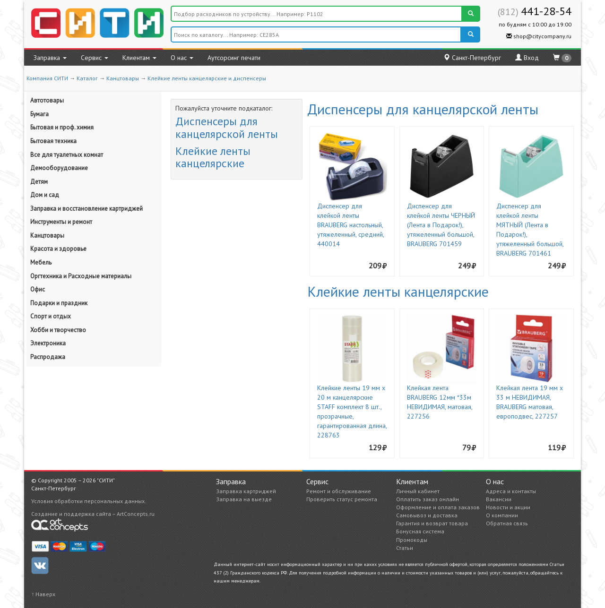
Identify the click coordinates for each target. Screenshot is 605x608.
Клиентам (139, 57)
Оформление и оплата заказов (438, 507)
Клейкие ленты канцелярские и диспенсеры (206, 78)
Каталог (87, 78)
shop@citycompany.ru (538, 36)
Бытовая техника (53, 141)
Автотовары (47, 100)
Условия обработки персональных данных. (88, 501)
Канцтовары (122, 78)
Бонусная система (420, 531)
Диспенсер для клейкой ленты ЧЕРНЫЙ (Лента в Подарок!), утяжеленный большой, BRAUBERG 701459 (441, 225)
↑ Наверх (43, 594)
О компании (502, 515)
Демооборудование (59, 168)
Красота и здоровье (58, 249)
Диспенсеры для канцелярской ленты (226, 127)
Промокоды (411, 539)
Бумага (39, 114)
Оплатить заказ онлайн (427, 499)
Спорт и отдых (50, 316)
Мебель (41, 262)
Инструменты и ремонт (61, 222)
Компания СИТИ (47, 78)
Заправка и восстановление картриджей (86, 209)
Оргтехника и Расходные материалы (80, 276)
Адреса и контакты (511, 491)
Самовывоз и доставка (427, 515)
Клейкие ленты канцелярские (213, 157)
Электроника (48, 343)
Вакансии (498, 499)
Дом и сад (44, 195)
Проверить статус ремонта (341, 499)
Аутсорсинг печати (233, 57)
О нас (182, 57)
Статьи (404, 547)
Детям (39, 182)
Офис (37, 289)
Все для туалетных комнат (66, 155)
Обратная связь (507, 523)
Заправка (50, 57)
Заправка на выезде (244, 499)
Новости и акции (508, 507)
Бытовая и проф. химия (62, 127)
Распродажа (47, 357)
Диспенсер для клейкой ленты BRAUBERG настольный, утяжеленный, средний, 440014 (350, 225)
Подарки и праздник (58, 303)
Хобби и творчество (58, 330)
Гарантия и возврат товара (432, 523)
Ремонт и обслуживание (338, 491)
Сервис (94, 57)
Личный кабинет (418, 491)
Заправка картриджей (246, 491)
